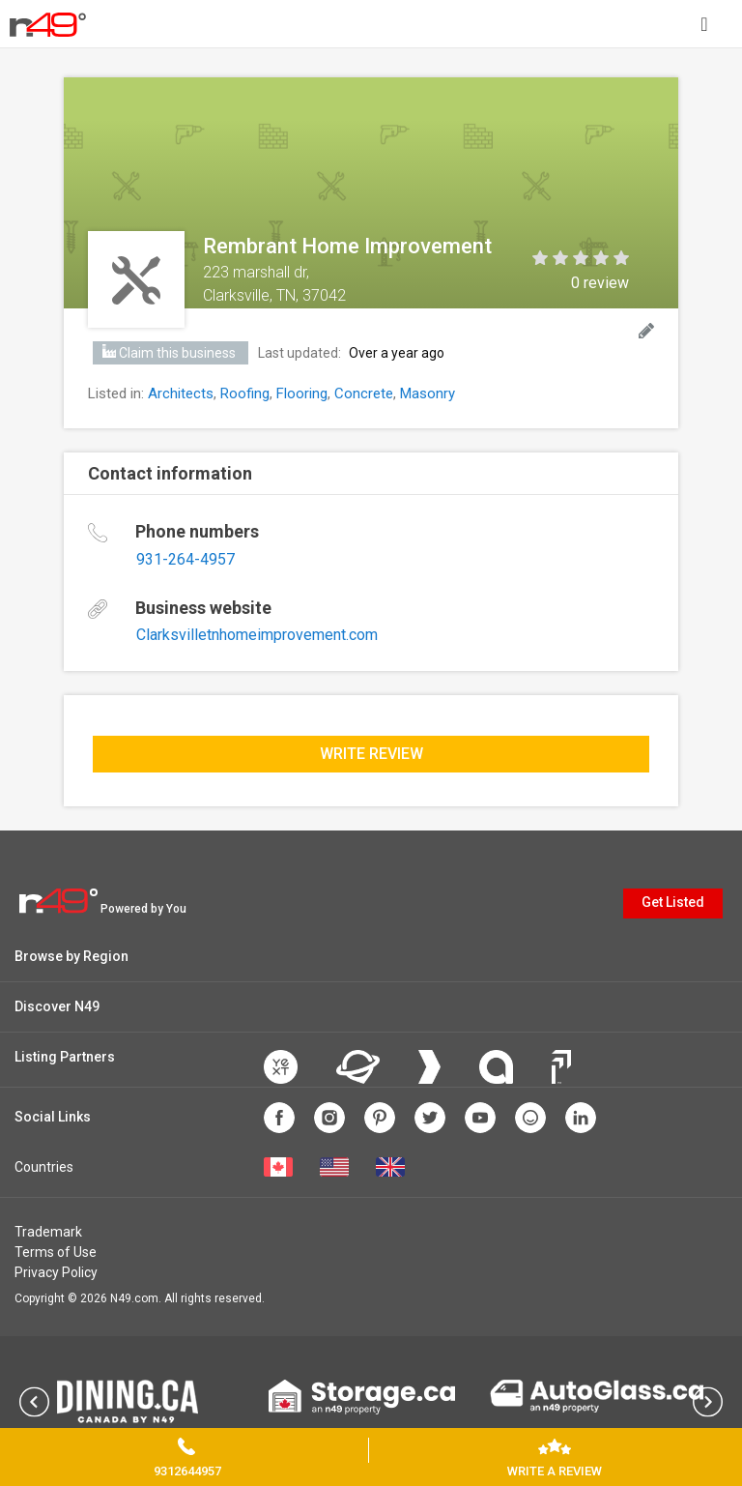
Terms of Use (55, 1252)
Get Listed (673, 902)
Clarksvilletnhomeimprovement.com (257, 635)
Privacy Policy (56, 1272)
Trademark (48, 1231)
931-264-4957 (185, 559)
